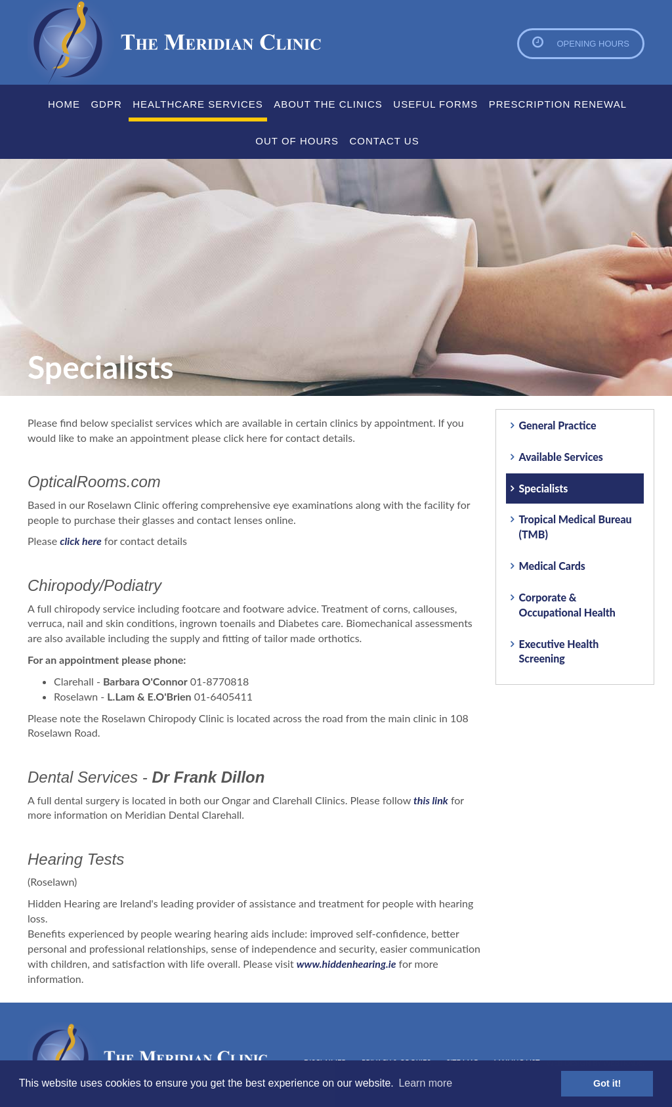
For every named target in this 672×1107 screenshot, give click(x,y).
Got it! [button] (607, 1083)
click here (80, 540)
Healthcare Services (198, 104)
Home (64, 104)
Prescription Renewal (558, 104)
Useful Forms (435, 104)
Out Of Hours (297, 140)
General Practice (558, 425)
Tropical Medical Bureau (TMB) (575, 526)
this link (430, 800)
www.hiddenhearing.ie (346, 963)
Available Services (561, 456)
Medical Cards (552, 565)
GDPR (106, 104)
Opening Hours (592, 44)
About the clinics (328, 104)
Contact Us (384, 140)
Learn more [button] (425, 1083)
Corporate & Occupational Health (567, 605)
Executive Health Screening (559, 651)
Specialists (543, 488)
